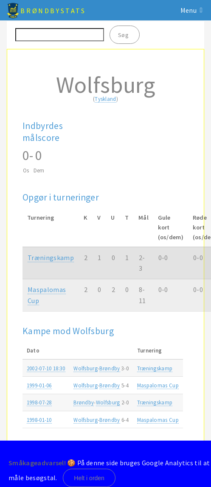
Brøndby (109, 368)
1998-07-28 (39, 402)
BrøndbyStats (53, 10)
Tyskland (105, 98)
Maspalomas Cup (158, 385)
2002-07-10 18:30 (46, 368)
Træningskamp (51, 257)
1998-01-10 (39, 419)
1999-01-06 (39, 385)
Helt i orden (89, 478)
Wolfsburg (85, 368)
